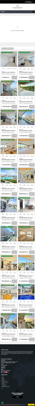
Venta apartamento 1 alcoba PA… (9, 130)
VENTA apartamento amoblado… (8, 188)
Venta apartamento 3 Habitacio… (26, 72)
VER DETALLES (9, 88)
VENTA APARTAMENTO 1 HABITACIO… (9, 101)
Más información (22, 404)
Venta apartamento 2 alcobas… (26, 334)
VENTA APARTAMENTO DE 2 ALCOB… (26, 217)
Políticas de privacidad (5, 386)
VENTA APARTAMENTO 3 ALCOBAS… (26, 246)
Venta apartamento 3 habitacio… (26, 188)
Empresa (3, 383)
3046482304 (29, 1)
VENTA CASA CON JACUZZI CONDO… (26, 101)
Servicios (3, 380)
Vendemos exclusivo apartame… (26, 159)
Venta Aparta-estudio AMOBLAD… (9, 217)
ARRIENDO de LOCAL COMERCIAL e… (9, 72)
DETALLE (14, 77)
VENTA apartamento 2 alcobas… (26, 130)
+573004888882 (29, 2)
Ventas (3, 377)
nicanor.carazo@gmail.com (5, 370)
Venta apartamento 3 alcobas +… (9, 159)
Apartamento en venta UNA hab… (9, 334)
